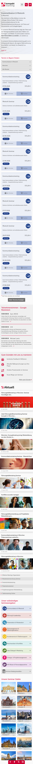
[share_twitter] (18, 762)
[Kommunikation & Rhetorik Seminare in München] (26, 4)
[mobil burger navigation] (22, 4)
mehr (3, 50)
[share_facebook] (14, 762)
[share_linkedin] (23, 762)
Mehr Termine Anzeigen (16, 300)
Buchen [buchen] (24, 94)
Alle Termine (9, 94)
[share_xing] (10, 762)
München (6, 89)
